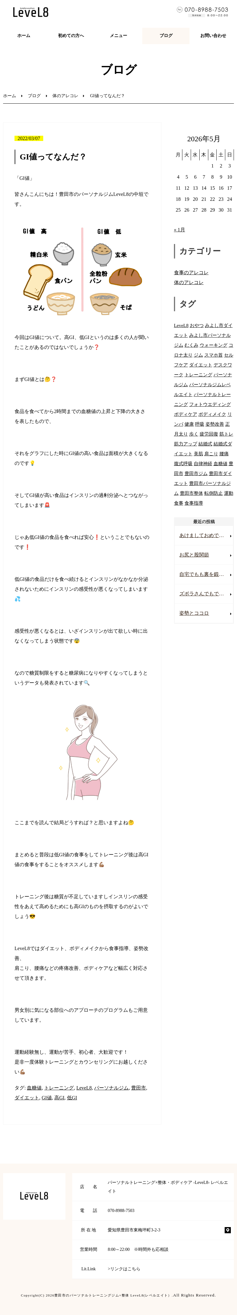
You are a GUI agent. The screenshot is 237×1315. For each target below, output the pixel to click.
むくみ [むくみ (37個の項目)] (191, 345)
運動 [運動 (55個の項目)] (228, 493)
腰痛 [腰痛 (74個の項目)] (224, 453)
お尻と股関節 (194, 554)
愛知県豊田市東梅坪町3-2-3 (134, 1230)
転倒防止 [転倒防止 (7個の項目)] (213, 493)
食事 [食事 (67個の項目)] (178, 503)
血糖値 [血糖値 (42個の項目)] (220, 463)
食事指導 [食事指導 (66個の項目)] (194, 503)
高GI (59, 1097)
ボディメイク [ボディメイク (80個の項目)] (212, 414)
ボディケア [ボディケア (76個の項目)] (185, 414)
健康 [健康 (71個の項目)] (189, 424)
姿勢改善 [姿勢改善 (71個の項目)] (215, 424)
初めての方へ (71, 35)
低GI (72, 1097)
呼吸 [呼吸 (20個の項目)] (199, 424)
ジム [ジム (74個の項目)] (198, 355)
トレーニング (59, 1087)
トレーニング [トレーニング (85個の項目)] (198, 374)
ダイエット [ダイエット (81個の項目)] (200, 364)
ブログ (166, 35)
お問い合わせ (213, 35)
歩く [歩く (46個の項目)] (193, 433)
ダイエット (27, 1097)
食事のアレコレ (191, 272)
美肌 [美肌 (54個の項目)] (198, 453)
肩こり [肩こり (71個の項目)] (211, 453)
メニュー (118, 35)
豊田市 (138, 1087)
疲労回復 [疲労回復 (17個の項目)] (209, 433)
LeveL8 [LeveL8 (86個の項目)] (181, 325)
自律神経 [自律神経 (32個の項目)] (203, 463)
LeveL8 (84, 1087)
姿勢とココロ (194, 613)
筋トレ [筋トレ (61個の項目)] (226, 433)
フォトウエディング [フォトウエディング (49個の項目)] (210, 404)
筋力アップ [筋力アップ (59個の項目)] (185, 443)
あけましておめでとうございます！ (206, 535)
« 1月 (179, 229)
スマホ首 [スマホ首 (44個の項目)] (213, 355)
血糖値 (34, 1087)
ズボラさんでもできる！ (206, 593)
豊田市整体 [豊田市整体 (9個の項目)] (191, 493)
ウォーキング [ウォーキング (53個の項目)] (213, 345)
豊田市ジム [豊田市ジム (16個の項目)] (196, 473)
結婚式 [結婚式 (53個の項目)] (205, 443)
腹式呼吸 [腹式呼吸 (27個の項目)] (183, 463)
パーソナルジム (111, 1087)
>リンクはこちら (124, 1269)
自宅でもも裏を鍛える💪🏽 (206, 574)
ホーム (23, 35)
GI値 (47, 1097)
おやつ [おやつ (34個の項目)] (197, 325)
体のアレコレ (65, 95)
